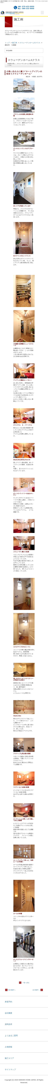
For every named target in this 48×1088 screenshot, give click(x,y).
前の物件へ (11, 990)
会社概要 (8, 1013)
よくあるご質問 (11, 1036)
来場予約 (8, 1002)
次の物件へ (36, 990)
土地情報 (8, 1047)
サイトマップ (10, 1070)
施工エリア (9, 1058)
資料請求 (8, 1024)
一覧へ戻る (25, 982)
